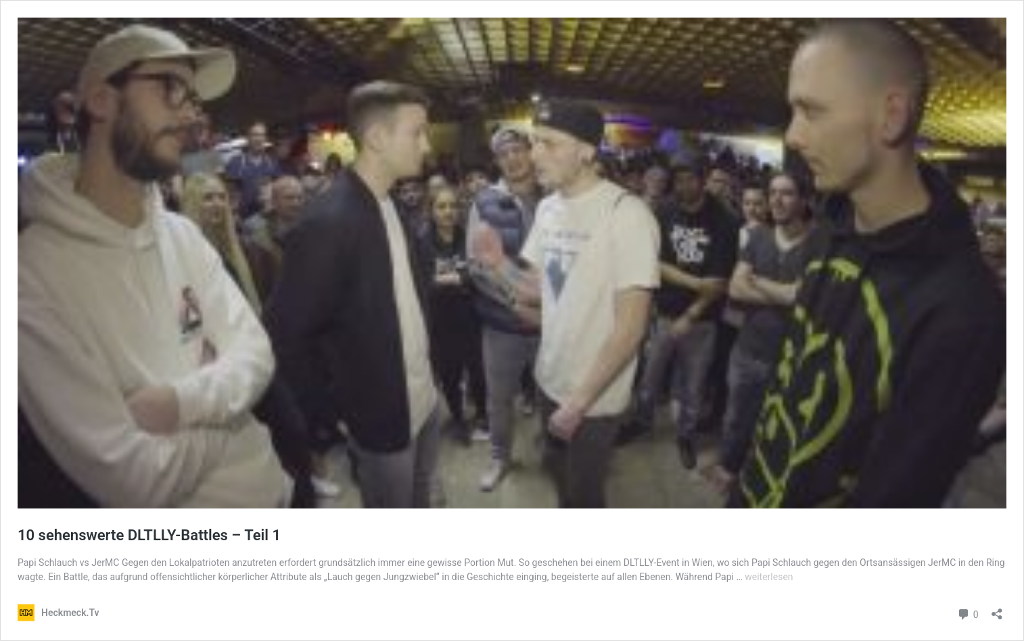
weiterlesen (769, 576)
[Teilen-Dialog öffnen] (996, 609)
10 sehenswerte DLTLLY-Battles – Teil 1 (149, 535)
